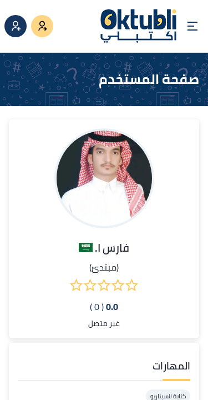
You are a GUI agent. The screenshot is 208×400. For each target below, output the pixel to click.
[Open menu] (192, 26)
